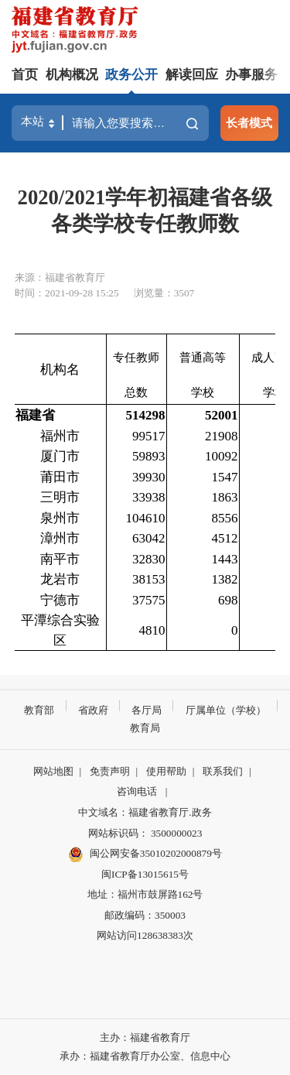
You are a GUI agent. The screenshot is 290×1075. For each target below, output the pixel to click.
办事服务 (251, 74)
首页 (25, 74)
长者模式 (249, 122)
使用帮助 (166, 771)
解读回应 (191, 74)
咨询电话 (137, 791)
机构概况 (72, 74)
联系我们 (223, 771)
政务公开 (131, 74)
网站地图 (53, 771)
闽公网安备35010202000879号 (145, 854)
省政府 (93, 710)
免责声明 (110, 771)
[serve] (78, 31)
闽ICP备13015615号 (145, 874)
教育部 (39, 710)
